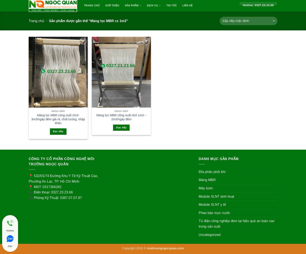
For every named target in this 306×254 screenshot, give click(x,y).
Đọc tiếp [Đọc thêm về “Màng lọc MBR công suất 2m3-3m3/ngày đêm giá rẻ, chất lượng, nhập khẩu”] (58, 131)
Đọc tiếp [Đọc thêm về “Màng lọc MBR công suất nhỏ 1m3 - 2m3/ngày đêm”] (121, 127)
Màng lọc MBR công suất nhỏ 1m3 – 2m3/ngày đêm (121, 117)
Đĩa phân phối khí (212, 172)
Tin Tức (171, 5)
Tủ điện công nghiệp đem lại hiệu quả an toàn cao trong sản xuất (237, 223)
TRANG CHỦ (92, 5)
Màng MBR (207, 180)
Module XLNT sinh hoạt (216, 196)
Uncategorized (210, 235)
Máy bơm (206, 188)
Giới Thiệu (112, 5)
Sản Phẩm (133, 6)
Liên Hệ (187, 5)
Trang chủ (36, 21)
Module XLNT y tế (212, 204)
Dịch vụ (154, 6)
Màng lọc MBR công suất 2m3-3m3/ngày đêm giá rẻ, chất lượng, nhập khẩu (58, 119)
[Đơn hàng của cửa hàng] (248, 21)
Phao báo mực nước (214, 213)
